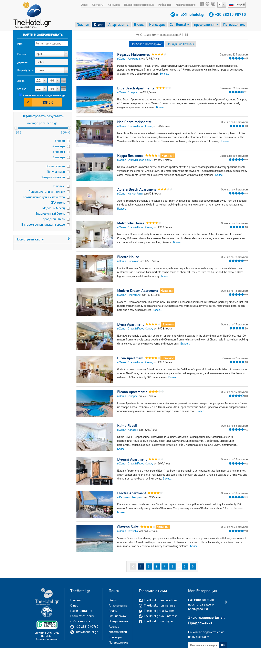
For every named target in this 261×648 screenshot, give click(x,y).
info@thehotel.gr (190, 14)
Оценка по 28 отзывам (234, 527)
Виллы (139, 24)
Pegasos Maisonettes (133, 54)
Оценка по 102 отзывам (234, 156)
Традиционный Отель (50, 213)
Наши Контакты (81, 611)
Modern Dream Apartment (137, 290)
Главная (83, 24)
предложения (206, 24)
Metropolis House (130, 223)
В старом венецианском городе (43, 224)
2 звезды (58, 157)
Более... (164, 73)
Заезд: (21, 81)
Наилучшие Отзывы (180, 44)
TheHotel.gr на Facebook (158, 600)
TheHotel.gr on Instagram (158, 605)
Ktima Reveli (127, 425)
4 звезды (58, 146)
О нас (84, 5)
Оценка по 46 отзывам (234, 189)
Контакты (98, 5)
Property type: (25, 70)
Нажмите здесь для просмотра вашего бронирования (201, 604)
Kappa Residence (130, 155)
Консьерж (114, 5)
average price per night (43, 123)
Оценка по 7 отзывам (235, 358)
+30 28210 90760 (230, 14)
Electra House (128, 257)
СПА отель (58, 202)
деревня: (22, 62)
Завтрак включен (53, 177)
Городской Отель (53, 219)
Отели (98, 24)
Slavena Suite (128, 527)
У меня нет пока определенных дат (44, 95)
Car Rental (179, 24)
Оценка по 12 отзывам (234, 290)
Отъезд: (22, 89)
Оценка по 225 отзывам (234, 54)
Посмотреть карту (42, 239)
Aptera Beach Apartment (136, 189)
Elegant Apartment (132, 459)
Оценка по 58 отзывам (234, 425)
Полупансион (56, 172)
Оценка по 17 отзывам (234, 324)
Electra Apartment (131, 493)
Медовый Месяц (53, 208)
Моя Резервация (186, 5)
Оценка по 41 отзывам (234, 223)
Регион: (22, 54)
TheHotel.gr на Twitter (156, 611)
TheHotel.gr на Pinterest (158, 616)
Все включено (55, 166)
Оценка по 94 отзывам (234, 392)
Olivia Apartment (130, 358)
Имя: (20, 44)
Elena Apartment (130, 324)
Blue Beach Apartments (135, 88)
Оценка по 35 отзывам (234, 459)
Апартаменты (118, 24)
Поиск (47, 102)
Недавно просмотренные (139, 5)
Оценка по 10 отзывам (234, 493)
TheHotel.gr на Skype (156, 621)
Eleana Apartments (132, 392)
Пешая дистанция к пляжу (47, 192)
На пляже (58, 186)
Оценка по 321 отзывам (234, 88)
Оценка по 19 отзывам (234, 257)
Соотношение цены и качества (44, 197)
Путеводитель (234, 24)
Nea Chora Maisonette (134, 122)
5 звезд (59, 141)
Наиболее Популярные (146, 44)
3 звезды (58, 152)
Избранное (164, 5)
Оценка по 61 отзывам (234, 122)
